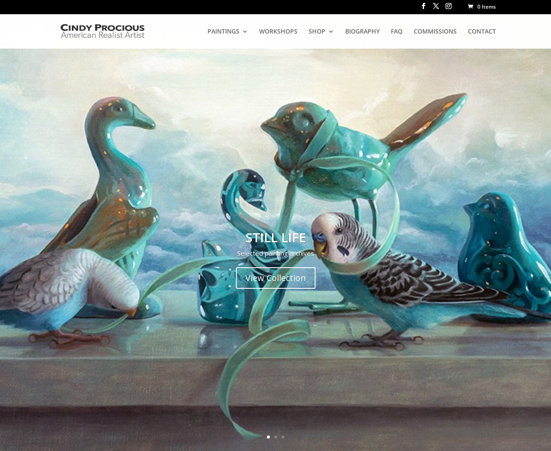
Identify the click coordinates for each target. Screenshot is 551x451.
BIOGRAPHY (362, 31)
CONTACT (482, 31)
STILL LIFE (275, 237)
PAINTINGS (223, 31)
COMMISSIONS (435, 31)
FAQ (396, 31)
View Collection (275, 278)
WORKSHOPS (278, 31)
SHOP (317, 31)
